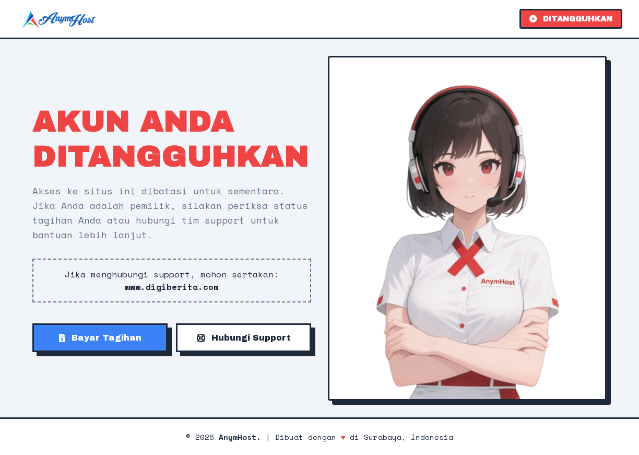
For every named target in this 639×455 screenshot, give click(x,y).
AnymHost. (240, 436)
